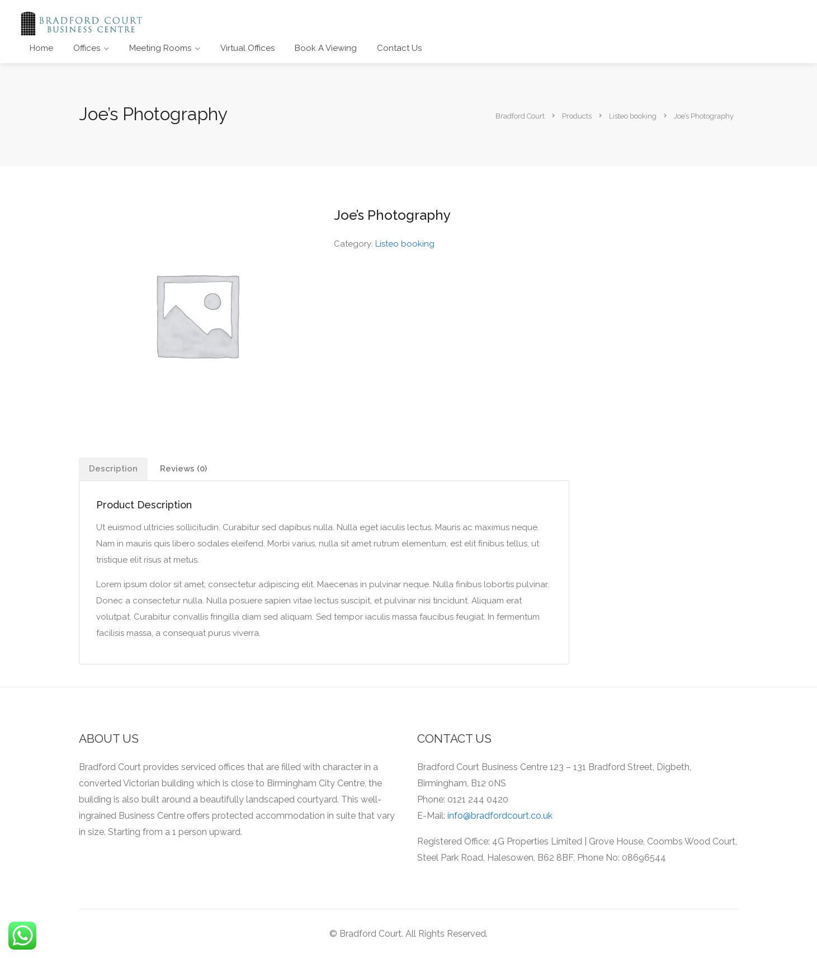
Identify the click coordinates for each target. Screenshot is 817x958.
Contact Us (399, 48)
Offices (86, 48)
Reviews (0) (183, 469)
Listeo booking (405, 244)
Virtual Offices (247, 48)
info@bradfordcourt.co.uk (499, 815)
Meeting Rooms (160, 48)
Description (113, 469)
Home (41, 48)
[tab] (113, 468)
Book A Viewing (326, 48)
